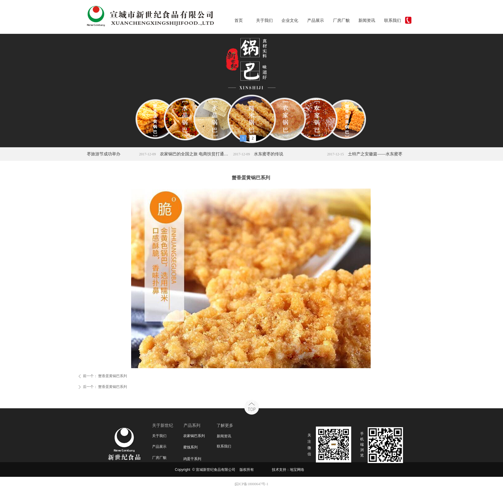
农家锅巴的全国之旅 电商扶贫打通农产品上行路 (199, 154)
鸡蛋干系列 (192, 459)
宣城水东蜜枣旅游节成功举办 (98, 154)
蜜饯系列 (190, 447)
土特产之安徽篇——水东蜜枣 (379, 154)
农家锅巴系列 (194, 436)
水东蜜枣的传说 (273, 154)
